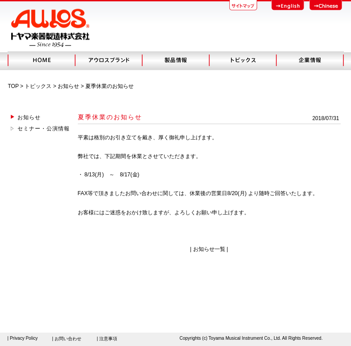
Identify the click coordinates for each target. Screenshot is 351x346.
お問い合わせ (68, 338)
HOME (41, 60)
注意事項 (108, 338)
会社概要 (310, 60)
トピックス (38, 86)
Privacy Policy (24, 338)
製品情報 (175, 60)
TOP (13, 86)
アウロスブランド (108, 60)
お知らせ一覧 (209, 249)
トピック (242, 60)
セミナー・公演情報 (43, 128)
